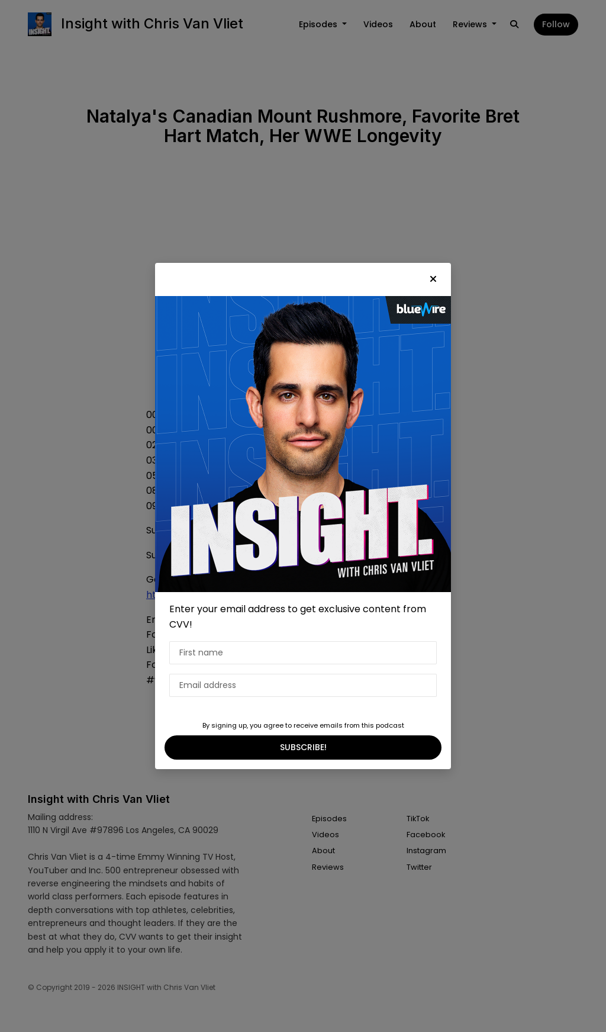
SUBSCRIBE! (303, 747)
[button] (433, 279)
